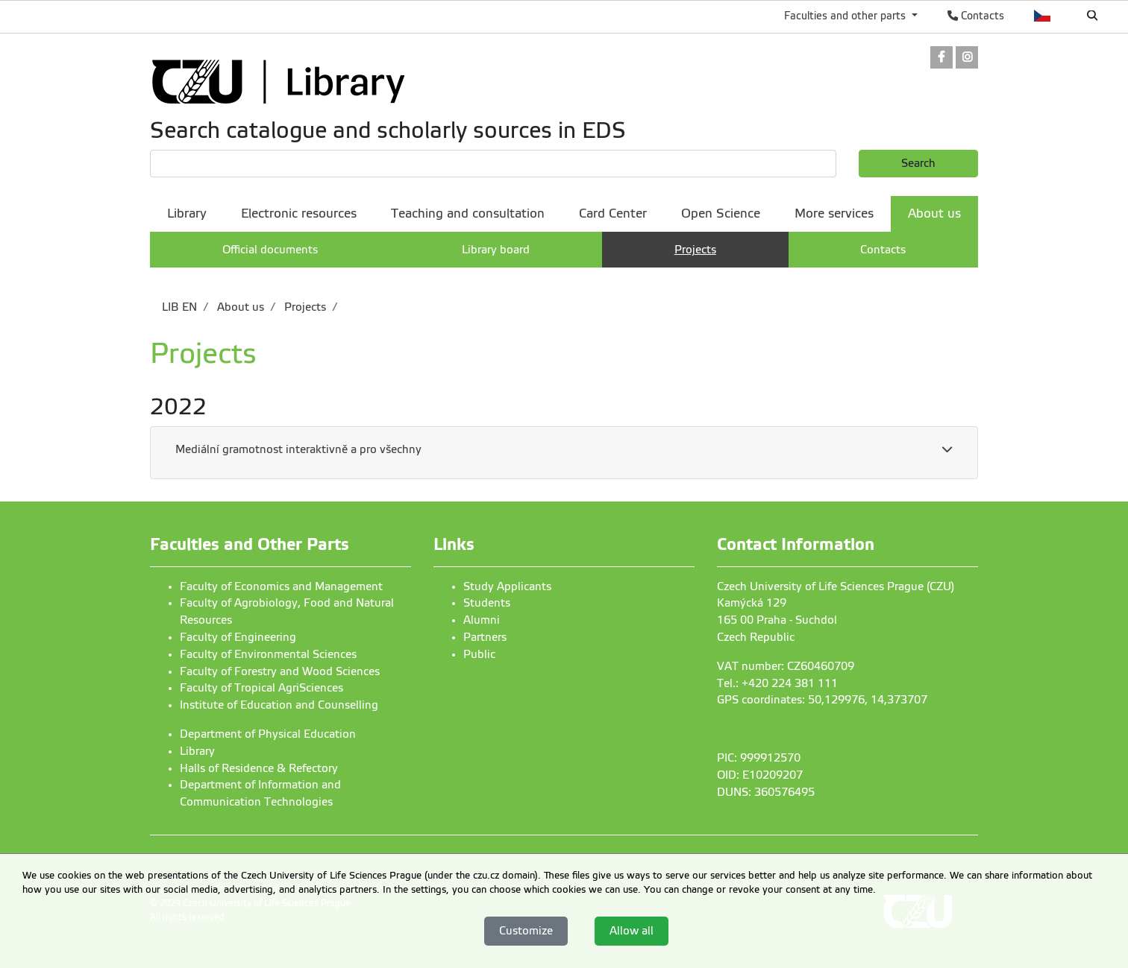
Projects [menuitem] (695, 250)
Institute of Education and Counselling (279, 705)
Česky (1042, 16)
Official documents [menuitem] (270, 250)
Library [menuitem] (187, 213)
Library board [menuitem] (496, 250)
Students (486, 603)
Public (479, 654)
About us (239, 307)
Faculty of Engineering (238, 637)
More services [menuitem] (834, 213)
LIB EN (179, 307)
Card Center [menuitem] (613, 213)
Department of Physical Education (268, 734)
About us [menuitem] (934, 213)
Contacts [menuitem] (883, 250)
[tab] (564, 453)
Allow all (632, 931)
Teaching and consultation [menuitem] (468, 213)
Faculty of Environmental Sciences (268, 654)
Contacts (975, 16)
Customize (526, 931)
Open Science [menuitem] (720, 213)
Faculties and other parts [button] (846, 16)
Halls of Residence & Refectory (259, 768)
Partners (485, 637)
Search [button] (918, 163)
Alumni (481, 620)
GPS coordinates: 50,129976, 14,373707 (822, 700)
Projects (303, 307)
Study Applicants (507, 586)
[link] (941, 58)
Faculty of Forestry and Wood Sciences (280, 671)
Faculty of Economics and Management (281, 586)
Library (197, 751)
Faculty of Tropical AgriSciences (261, 688)
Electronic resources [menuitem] (299, 213)
